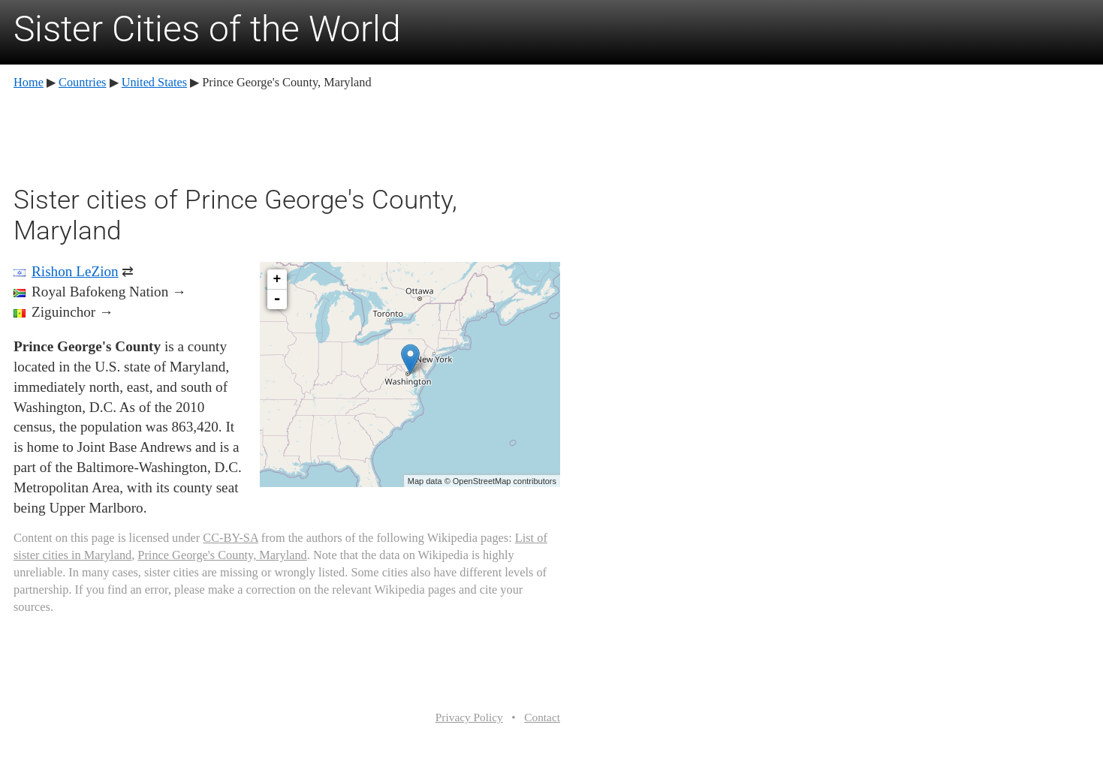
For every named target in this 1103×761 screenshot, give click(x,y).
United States (154, 82)
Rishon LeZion (75, 271)
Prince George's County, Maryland (221, 555)
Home (29, 82)
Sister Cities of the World (207, 29)
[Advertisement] (287, 135)
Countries (82, 82)
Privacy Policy (469, 717)
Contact (542, 717)
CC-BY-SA (230, 538)
